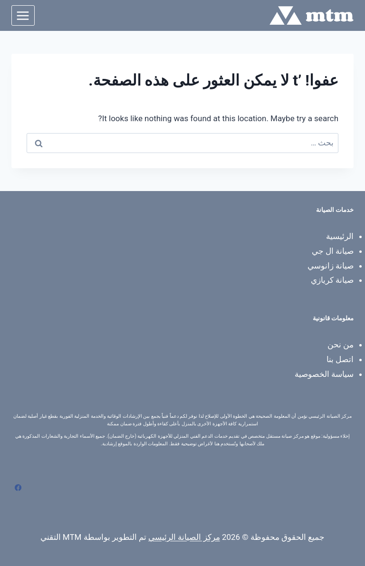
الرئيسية (340, 236)
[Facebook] (18, 487)
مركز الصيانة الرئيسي (184, 537)
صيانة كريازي (332, 280)
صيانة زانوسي (330, 265)
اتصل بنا (340, 359)
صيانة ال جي (333, 251)
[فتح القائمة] (23, 15)
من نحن (340, 344)
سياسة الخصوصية (324, 374)
